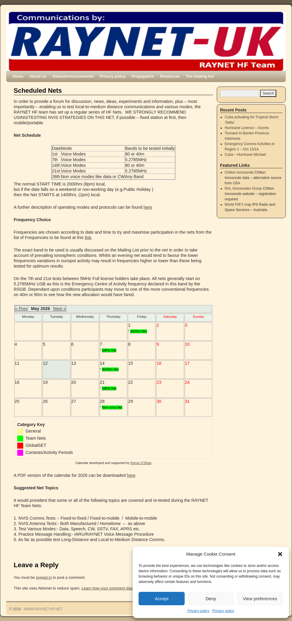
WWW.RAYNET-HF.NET (43, 609)
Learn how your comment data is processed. (119, 588)
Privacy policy (198, 611)
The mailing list (199, 76)
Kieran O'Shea (141, 463)
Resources (170, 76)
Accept (162, 598)
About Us (38, 76)
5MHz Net (109, 350)
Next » (60, 308)
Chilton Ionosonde (239, 172)
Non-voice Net (112, 407)
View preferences (260, 598)
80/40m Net (138, 331)
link (88, 237)
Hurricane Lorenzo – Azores (247, 128)
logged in (44, 577)
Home (18, 76)
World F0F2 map (238, 204)
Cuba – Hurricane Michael (245, 155)
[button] (280, 554)
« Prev (21, 308)
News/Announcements (73, 76)
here (148, 207)
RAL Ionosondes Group (243, 188)
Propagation (143, 76)
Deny (210, 598)
